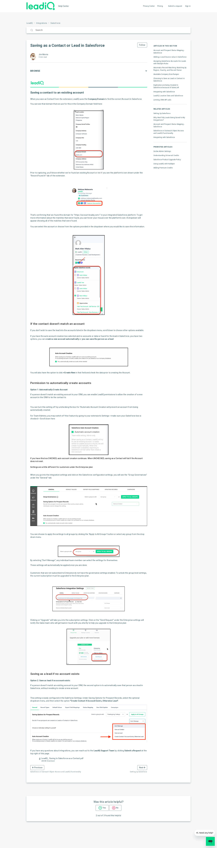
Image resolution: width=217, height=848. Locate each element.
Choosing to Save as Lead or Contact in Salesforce (169, 79)
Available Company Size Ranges (166, 74)
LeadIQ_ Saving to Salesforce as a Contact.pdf (62, 758)
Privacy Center (149, 6)
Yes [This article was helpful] (104, 808)
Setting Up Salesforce (161, 113)
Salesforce (55, 23)
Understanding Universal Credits (166, 155)
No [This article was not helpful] (117, 808)
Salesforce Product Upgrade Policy (167, 160)
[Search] (108, 30)
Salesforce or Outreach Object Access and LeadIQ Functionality (168, 132)
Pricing (160, 6)
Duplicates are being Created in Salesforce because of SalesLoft (166, 86)
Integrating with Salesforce (164, 92)
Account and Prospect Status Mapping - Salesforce (168, 51)
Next (142, 767)
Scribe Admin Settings (162, 151)
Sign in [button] (188, 6)
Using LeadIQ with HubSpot (164, 164)
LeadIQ (29, 23)
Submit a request (175, 6)
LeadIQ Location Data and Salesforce (168, 96)
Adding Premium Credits (163, 168)
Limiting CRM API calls (162, 100)
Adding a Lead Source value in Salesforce (170, 57)
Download (51, 761)
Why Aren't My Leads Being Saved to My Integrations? (169, 119)
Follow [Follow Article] (142, 45)
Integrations (41, 23)
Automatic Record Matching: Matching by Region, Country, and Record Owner (170, 69)
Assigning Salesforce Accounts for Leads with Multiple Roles (169, 62)
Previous (37, 767)
